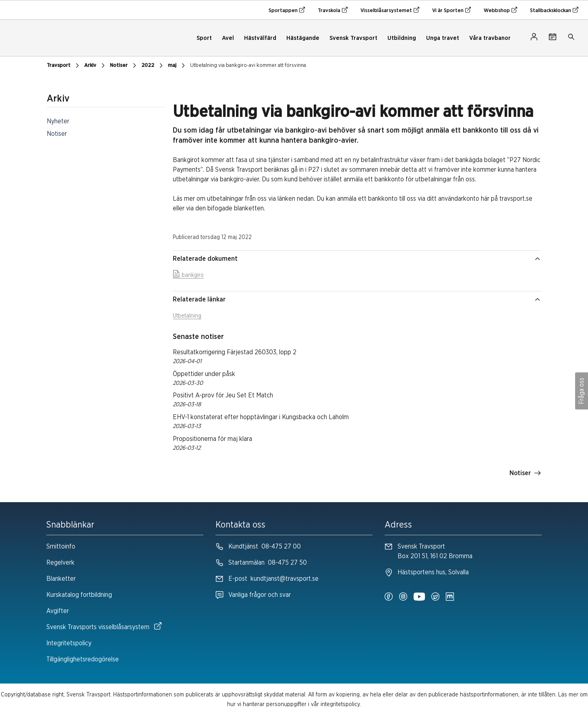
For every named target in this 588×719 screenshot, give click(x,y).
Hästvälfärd (260, 38)
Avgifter (57, 611)
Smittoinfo (60, 546)
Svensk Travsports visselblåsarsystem (103, 626)
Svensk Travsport (353, 38)
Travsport (64, 65)
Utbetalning (187, 316)
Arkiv (95, 65)
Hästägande (302, 38)
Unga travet (442, 38)
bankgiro (188, 275)
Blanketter (61, 579)
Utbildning (401, 38)
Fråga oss (581, 391)
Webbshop (500, 10)
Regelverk (60, 562)
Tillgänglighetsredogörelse (82, 659)
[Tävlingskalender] (552, 38)
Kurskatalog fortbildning (79, 595)
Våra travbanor (490, 38)
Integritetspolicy (68, 643)
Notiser (124, 65)
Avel (228, 38)
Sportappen (287, 10)
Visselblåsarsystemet (389, 10)
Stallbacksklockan (554, 10)
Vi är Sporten (451, 10)
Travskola (333, 10)
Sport (204, 38)
